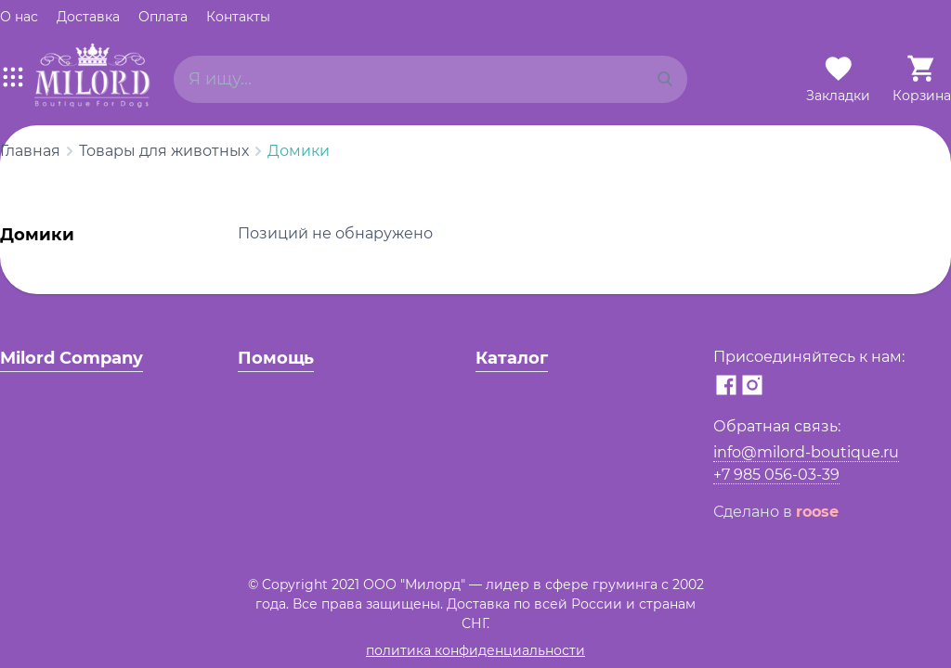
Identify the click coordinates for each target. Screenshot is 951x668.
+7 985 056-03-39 (776, 474)
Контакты (238, 16)
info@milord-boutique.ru (806, 452)
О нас (19, 16)
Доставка (88, 16)
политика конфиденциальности (475, 650)
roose (817, 511)
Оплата (163, 16)
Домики (298, 151)
